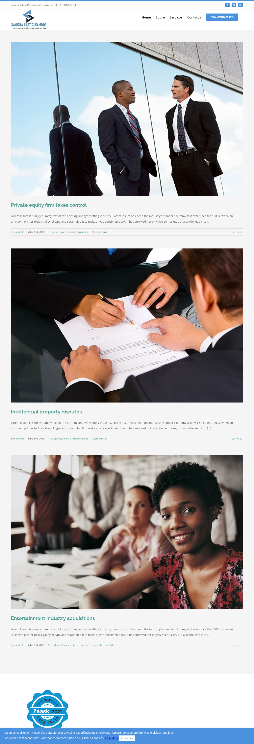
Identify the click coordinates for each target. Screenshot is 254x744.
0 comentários (100, 232)
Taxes (92, 645)
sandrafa (19, 232)
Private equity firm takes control (49, 205)
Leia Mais (111, 738)
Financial (53, 232)
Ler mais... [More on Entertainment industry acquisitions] (237, 645)
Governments (66, 232)
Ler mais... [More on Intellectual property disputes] (237, 438)
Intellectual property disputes (46, 412)
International (82, 232)
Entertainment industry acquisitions (53, 618)
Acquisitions (54, 438)
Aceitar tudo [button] (127, 738)
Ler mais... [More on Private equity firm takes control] (237, 232)
